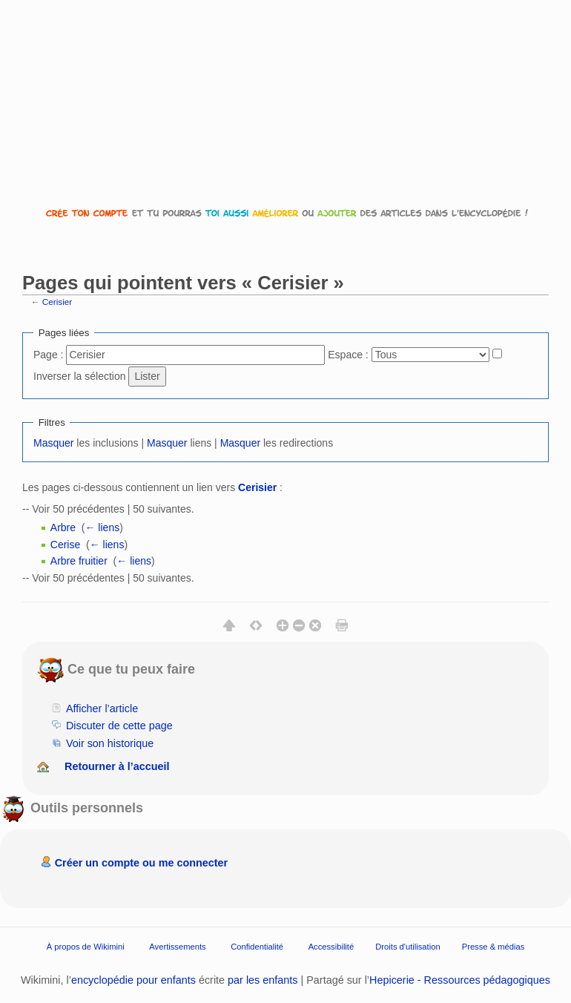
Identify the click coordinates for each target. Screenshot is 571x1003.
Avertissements (177, 945)
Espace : (348, 355)
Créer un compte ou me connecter (141, 863)
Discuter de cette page (119, 725)
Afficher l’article (102, 708)
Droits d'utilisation (407, 945)
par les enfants (262, 980)
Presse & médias (493, 945)
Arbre (63, 527)
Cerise (65, 544)
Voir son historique (110, 743)
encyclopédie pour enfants (133, 980)
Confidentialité (257, 945)
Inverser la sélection (79, 376)
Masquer (53, 443)
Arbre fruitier (79, 561)
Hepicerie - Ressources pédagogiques (459, 980)
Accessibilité (331, 945)
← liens (102, 527)
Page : (48, 355)
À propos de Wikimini (86, 945)
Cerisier (57, 301)
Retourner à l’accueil (117, 766)
